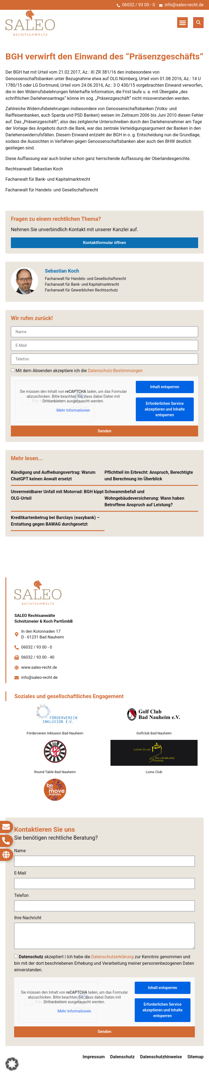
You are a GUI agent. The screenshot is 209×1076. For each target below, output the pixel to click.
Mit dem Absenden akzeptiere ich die (79, 370)
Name (20, 851)
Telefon (21, 895)
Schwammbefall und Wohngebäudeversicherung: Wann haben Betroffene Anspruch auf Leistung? (144, 498)
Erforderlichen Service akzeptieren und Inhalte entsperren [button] (165, 409)
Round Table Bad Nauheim (55, 772)
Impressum (94, 1056)
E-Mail (20, 873)
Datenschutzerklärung (112, 956)
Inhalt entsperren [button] (164, 387)
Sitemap (195, 1056)
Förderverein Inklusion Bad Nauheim (55, 733)
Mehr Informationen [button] (73, 410)
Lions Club (154, 772)
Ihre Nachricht (27, 918)
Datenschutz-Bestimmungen (115, 370)
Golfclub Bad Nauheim (153, 733)
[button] (182, 22)
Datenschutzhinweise (161, 1056)
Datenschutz (122, 1056)
